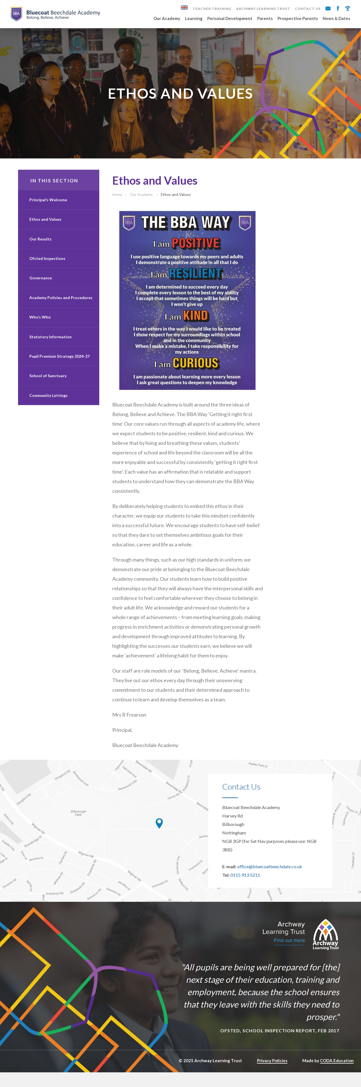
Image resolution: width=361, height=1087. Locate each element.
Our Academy (166, 18)
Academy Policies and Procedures (61, 302)
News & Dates (336, 18)
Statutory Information (50, 341)
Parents (265, 18)
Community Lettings (48, 400)
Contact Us (308, 8)
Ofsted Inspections (47, 263)
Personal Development (229, 18)
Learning (193, 18)
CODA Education (337, 1075)
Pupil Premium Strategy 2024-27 (59, 361)
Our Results (40, 244)
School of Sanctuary (48, 380)
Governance (40, 283)
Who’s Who (40, 322)
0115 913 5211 (245, 889)
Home (127, 199)
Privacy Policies (272, 1075)
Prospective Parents (298, 18)
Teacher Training (212, 8)
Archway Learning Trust (263, 8)
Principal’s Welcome (48, 204)
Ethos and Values (45, 224)
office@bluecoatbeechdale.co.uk (269, 881)
